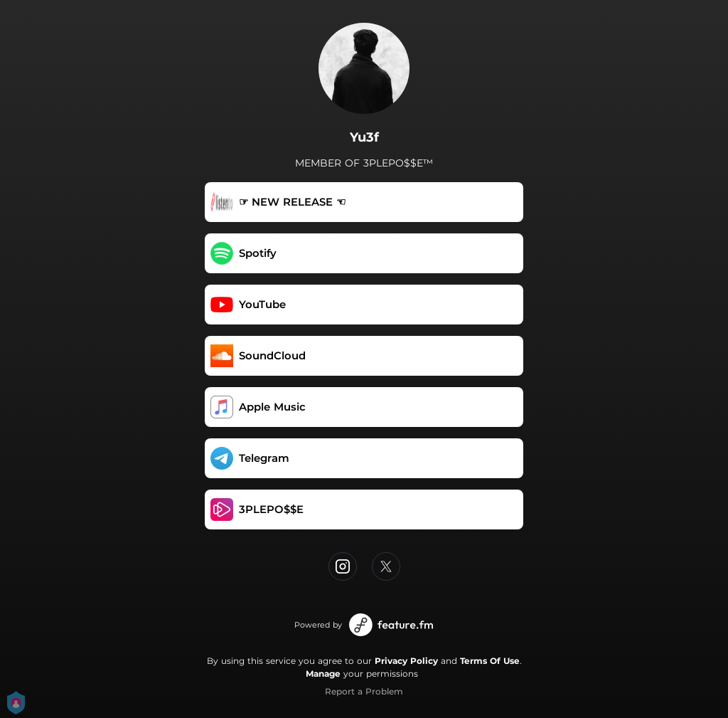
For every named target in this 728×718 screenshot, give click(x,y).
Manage (323, 673)
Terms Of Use (490, 660)
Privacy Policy (406, 660)
